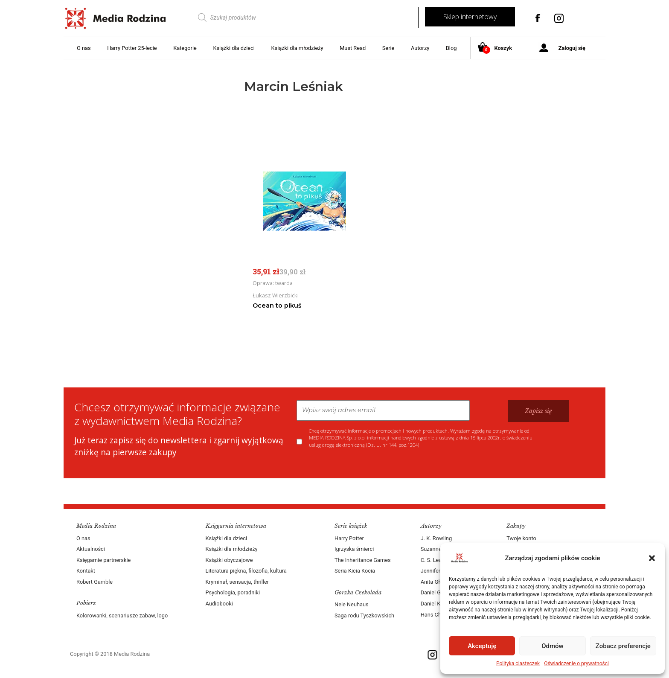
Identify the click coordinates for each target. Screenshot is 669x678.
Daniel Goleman (440, 592)
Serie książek (350, 526)
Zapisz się (538, 411)
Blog (451, 48)
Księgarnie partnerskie (103, 560)
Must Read (353, 48)
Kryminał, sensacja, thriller (237, 582)
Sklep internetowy (470, 16)
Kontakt (85, 570)
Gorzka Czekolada (357, 592)
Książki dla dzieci (234, 48)
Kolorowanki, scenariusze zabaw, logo (122, 615)
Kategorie (185, 48)
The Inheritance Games (362, 560)
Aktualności (90, 549)
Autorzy (420, 48)
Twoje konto (521, 538)
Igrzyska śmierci (354, 549)
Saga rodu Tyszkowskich (364, 615)
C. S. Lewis (434, 560)
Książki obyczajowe (229, 560)
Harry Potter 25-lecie (132, 48)
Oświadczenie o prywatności (576, 663)
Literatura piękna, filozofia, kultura (246, 570)
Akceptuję (482, 646)
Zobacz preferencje (623, 646)
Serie (388, 48)
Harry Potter (349, 538)
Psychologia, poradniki (233, 592)
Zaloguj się (571, 48)
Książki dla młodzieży (297, 48)
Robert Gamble (94, 582)
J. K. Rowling (436, 538)
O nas (84, 48)
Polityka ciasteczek (518, 663)
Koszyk (498, 48)
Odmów (552, 646)
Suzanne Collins (440, 549)
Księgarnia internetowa (236, 526)
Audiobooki (219, 603)
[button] (652, 558)
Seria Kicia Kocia (354, 570)
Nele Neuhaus (351, 604)
